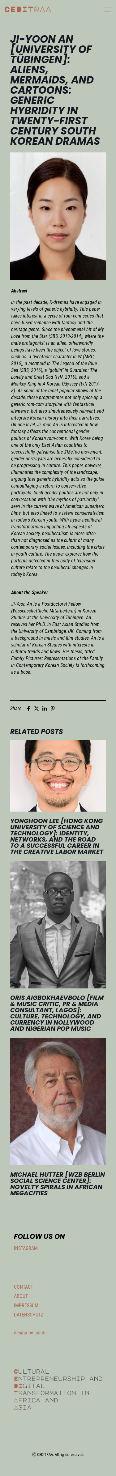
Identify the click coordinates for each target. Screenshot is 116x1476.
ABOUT (21, 1296)
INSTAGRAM (26, 1248)
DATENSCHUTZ (28, 1315)
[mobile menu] (107, 9)
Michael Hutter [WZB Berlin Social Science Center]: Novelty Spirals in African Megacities (57, 1183)
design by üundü (30, 1333)
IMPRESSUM (26, 1305)
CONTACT (23, 1287)
